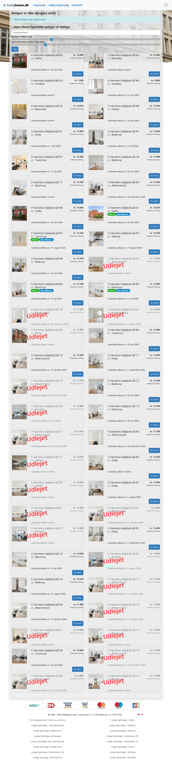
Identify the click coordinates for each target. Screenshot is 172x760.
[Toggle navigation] (166, 5)
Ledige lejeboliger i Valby (122, 720)
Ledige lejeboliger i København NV (122, 736)
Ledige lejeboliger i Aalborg (122, 752)
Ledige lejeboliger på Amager (47, 736)
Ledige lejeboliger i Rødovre (123, 730)
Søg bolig (38, 5)
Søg (15, 49)
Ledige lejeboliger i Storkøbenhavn (47, 725)
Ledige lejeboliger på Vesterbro (47, 757)
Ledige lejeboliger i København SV (122, 741)
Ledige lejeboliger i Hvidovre (122, 725)
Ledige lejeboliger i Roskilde (122, 757)
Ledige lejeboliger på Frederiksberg (47, 741)
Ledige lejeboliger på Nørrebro (47, 747)
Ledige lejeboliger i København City (47, 752)
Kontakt (77, 5)
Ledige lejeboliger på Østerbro (47, 730)
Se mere (78, 74)
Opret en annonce (57, 720)
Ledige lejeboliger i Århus (122, 747)
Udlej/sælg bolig (58, 5)
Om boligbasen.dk (38, 720)
